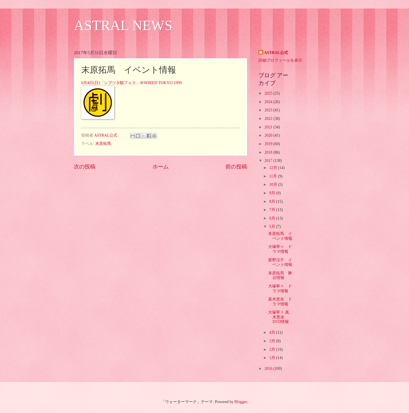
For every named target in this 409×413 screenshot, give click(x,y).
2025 (268, 93)
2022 (268, 118)
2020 (268, 135)
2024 (268, 102)
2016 (268, 368)
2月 (272, 349)
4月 (272, 332)
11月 (273, 176)
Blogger (240, 402)
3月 (272, 341)
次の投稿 (84, 167)
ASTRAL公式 (276, 53)
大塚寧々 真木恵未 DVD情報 (278, 317)
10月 (273, 184)
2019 (268, 144)
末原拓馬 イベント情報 (280, 236)
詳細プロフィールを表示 (280, 60)
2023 (268, 110)
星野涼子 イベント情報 (280, 262)
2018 (268, 152)
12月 (273, 168)
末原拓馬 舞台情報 (280, 275)
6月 (272, 218)
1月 (272, 358)
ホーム (161, 167)
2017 (268, 160)
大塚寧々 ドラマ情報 (280, 249)
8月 (272, 201)
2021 (268, 127)
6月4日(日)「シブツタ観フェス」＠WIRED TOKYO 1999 (131, 82)
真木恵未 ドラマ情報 (280, 301)
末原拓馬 (103, 143)
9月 (272, 193)
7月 (272, 210)
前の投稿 (236, 167)
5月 (272, 226)
